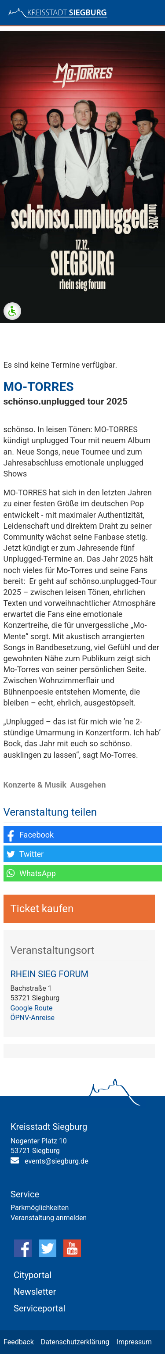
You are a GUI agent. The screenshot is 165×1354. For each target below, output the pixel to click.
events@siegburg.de (56, 1161)
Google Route (32, 1008)
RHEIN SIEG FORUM (49, 974)
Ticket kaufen (42, 909)
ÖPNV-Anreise (33, 1018)
